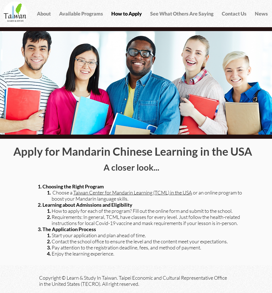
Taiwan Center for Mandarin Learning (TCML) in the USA (132, 193)
